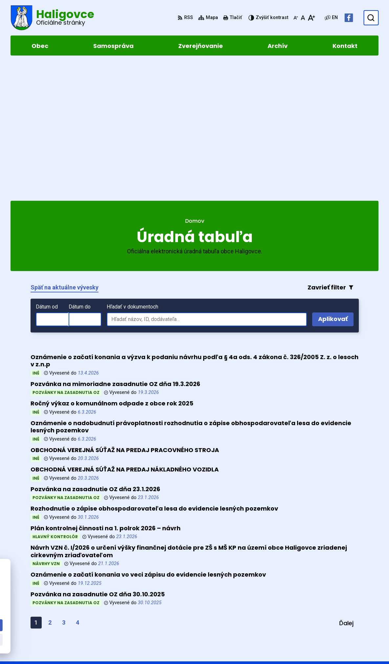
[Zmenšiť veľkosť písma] (295, 18)
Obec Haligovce (69, 582)
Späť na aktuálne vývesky (64, 152)
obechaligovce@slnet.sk (347, 623)
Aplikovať (336, 185)
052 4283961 (332, 615)
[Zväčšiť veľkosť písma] (311, 18)
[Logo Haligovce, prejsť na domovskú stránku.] (52, 17)
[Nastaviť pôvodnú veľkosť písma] (302, 18)
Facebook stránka (339, 631)
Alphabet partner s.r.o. (100, 576)
